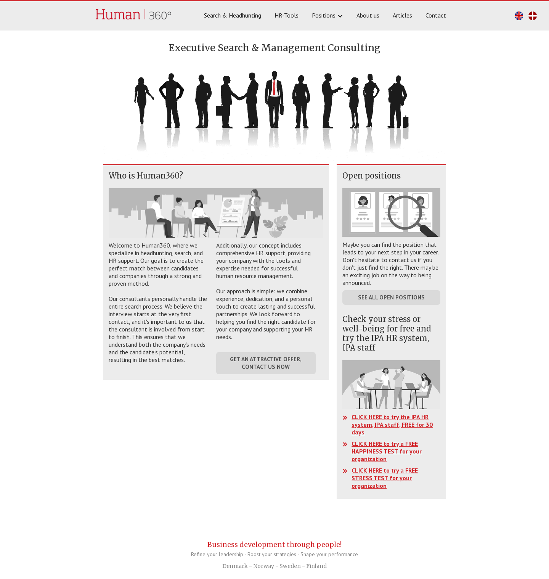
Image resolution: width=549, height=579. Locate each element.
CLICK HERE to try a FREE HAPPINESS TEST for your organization (387, 451)
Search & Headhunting (232, 15)
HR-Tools (286, 15)
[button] (328, 16)
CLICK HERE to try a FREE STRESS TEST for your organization (385, 477)
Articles (402, 15)
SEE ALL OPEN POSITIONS (391, 297)
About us (367, 15)
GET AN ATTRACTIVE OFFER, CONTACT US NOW (266, 362)
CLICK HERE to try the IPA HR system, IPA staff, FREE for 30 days (392, 424)
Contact (435, 15)
